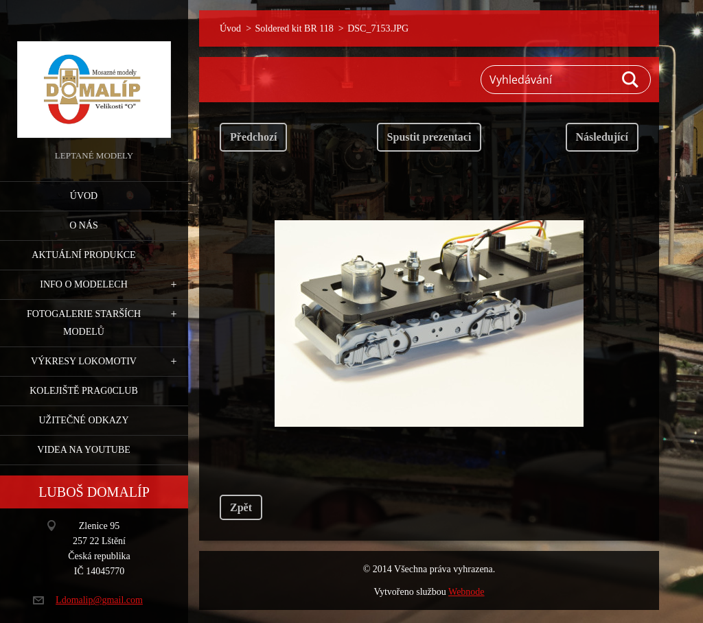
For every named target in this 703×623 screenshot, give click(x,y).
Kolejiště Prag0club (84, 391)
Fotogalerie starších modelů (84, 323)
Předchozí (253, 137)
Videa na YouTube (83, 450)
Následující (602, 137)
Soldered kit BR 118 (294, 28)
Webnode (466, 592)
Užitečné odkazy (83, 420)
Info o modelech (84, 284)
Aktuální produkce (83, 255)
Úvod (83, 196)
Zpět (241, 507)
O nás (83, 225)
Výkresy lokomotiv (84, 361)
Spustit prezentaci (429, 137)
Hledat (631, 79)
